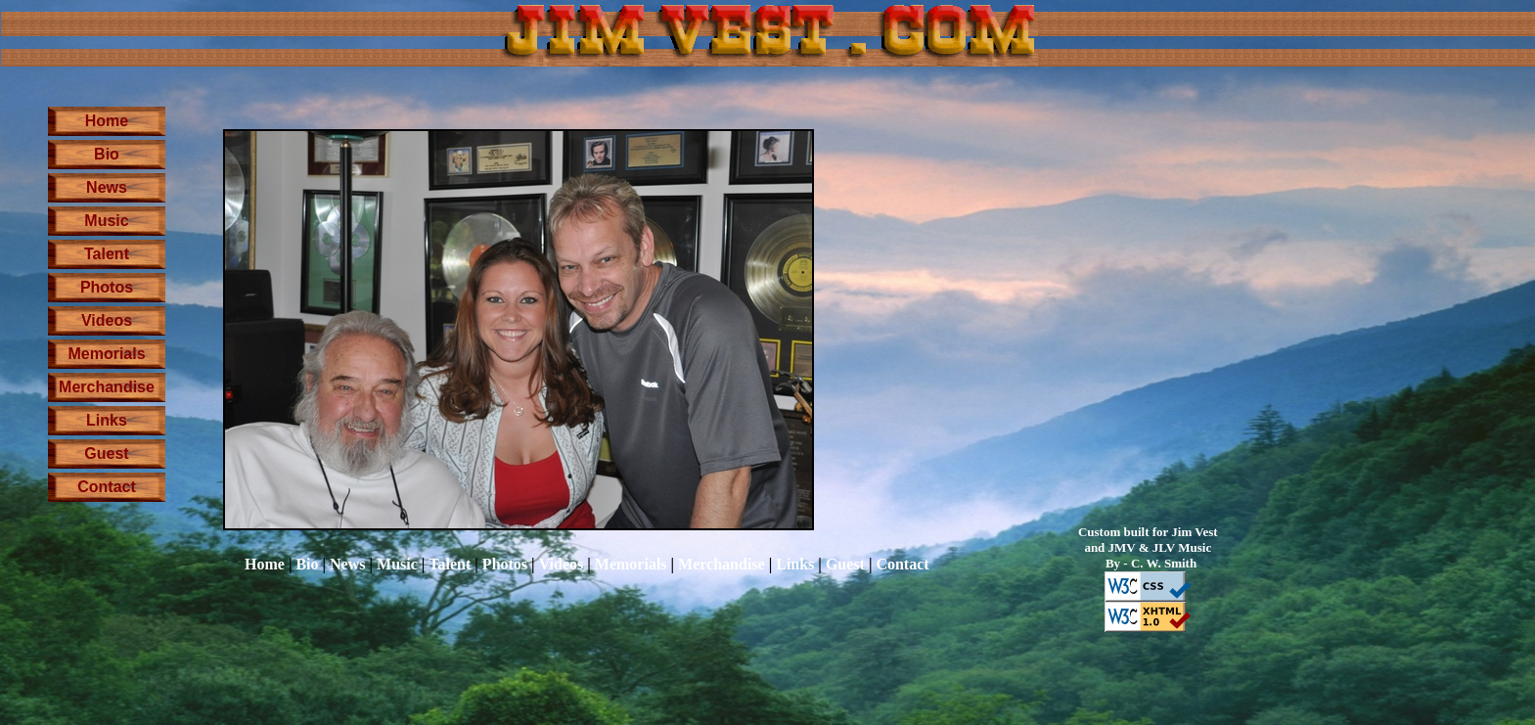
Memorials (631, 564)
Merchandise (721, 564)
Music (397, 564)
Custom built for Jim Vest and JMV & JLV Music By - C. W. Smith (1148, 547)
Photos (504, 564)
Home (265, 564)
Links (795, 564)
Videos (561, 564)
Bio (306, 564)
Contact (902, 564)
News (347, 564)
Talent (450, 564)
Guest (845, 564)
